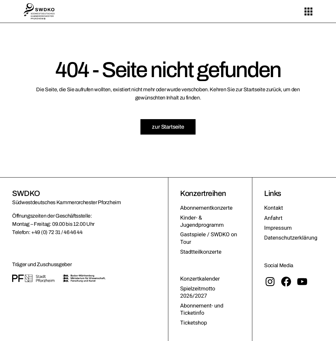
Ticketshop (193, 322)
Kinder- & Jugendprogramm (202, 221)
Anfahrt (273, 218)
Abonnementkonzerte (206, 207)
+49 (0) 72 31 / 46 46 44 (56, 232)
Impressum (278, 227)
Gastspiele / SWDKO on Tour (208, 238)
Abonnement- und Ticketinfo (201, 309)
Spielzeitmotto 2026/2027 (197, 292)
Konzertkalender (200, 278)
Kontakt (273, 207)
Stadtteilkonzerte (200, 251)
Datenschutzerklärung (290, 237)
